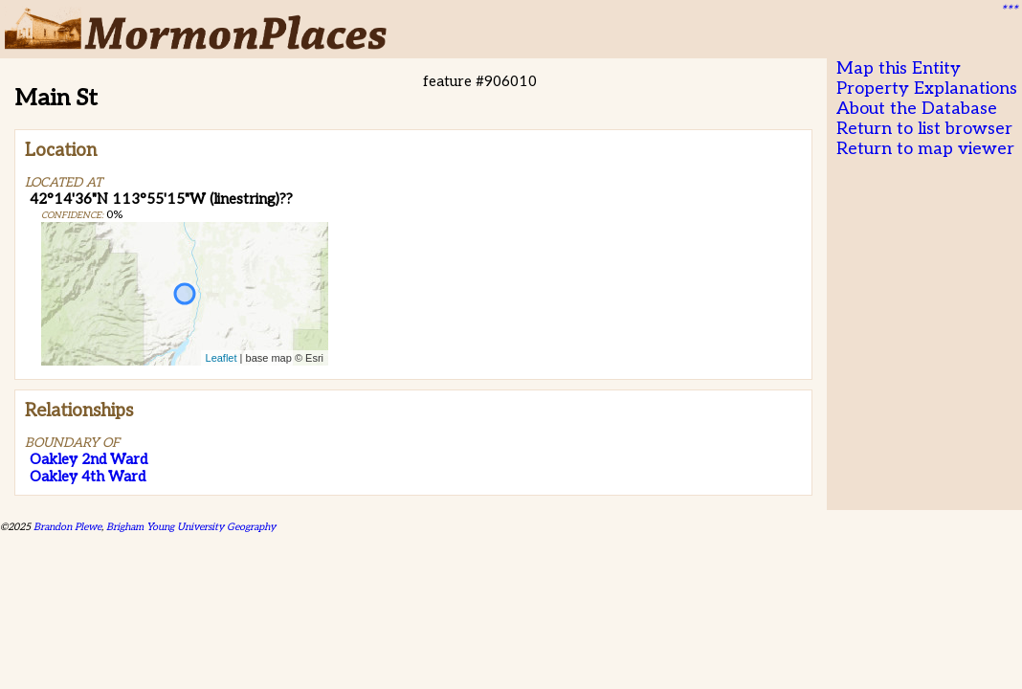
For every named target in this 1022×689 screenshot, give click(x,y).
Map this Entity (898, 68)
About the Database (916, 109)
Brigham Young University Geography (191, 527)
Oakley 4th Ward (87, 476)
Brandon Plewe (67, 527)
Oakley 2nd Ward (88, 459)
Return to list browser (924, 129)
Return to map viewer (925, 149)
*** (1008, 10)
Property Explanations (926, 88)
